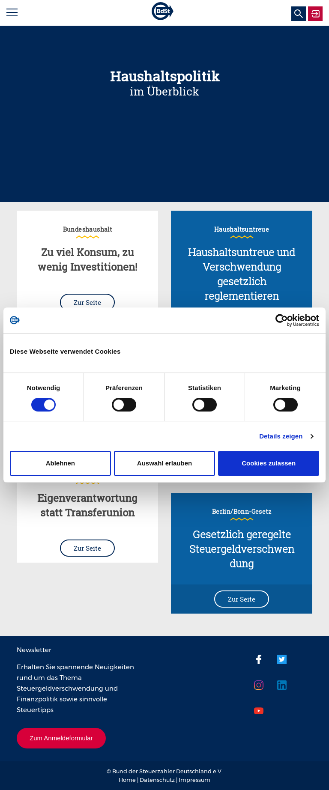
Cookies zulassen (269, 463)
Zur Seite (87, 302)
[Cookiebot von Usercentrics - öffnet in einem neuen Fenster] (281, 320)
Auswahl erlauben (164, 463)
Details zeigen (280, 436)
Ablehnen (60, 463)
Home (127, 779)
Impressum (194, 779)
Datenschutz (157, 779)
